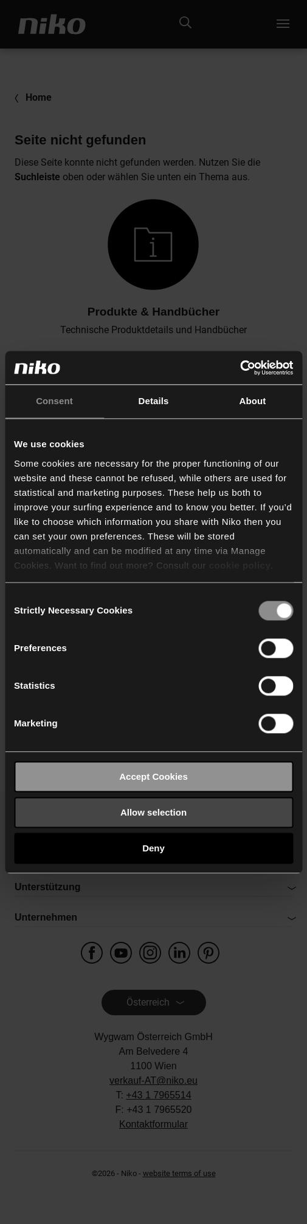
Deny (153, 848)
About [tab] (253, 401)
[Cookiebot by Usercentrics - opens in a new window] (240, 368)
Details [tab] (154, 401)
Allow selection (153, 812)
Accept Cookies (153, 776)
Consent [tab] (54, 401)
